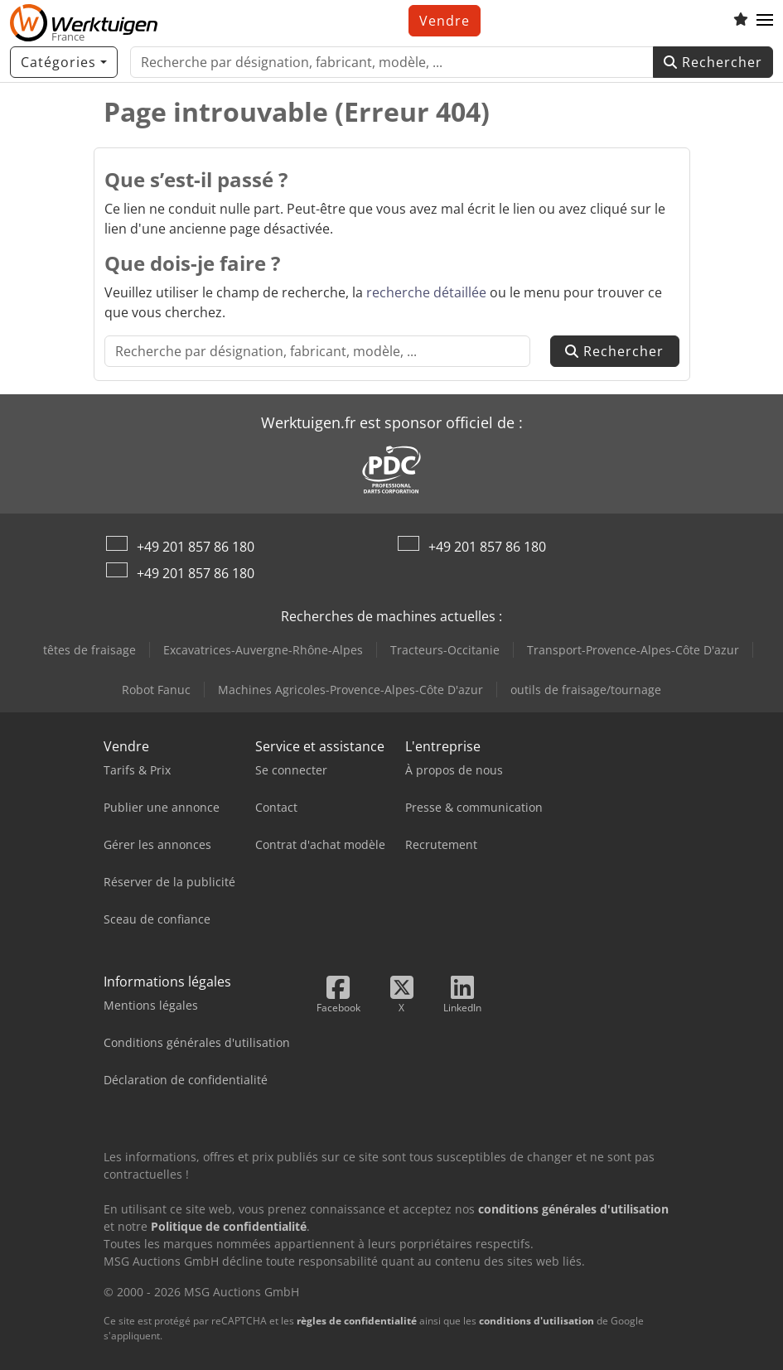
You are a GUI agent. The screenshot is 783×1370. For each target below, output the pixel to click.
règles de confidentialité (357, 1321)
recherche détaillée (426, 292)
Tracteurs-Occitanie (445, 650)
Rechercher (713, 62)
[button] (764, 20)
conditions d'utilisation (536, 1321)
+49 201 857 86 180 (195, 547)
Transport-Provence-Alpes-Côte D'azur (633, 650)
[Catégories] (64, 62)
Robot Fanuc (156, 689)
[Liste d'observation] (740, 20)
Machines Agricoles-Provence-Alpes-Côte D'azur (350, 689)
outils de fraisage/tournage (585, 689)
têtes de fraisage (89, 650)
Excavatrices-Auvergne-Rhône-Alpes (263, 650)
